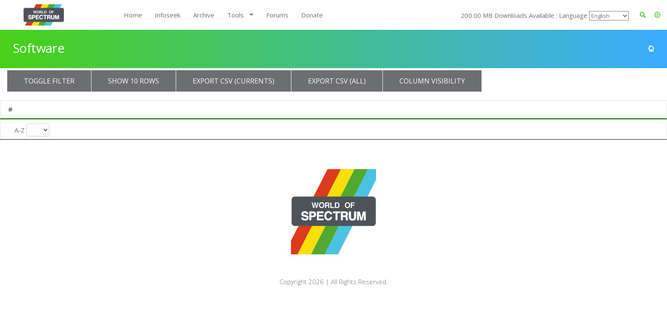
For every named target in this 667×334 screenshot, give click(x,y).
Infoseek (167, 15)
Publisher (177, 109)
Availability (555, 109)
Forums (277, 15)
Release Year (276, 132)
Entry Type (424, 128)
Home (133, 15)
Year (265, 109)
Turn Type (338, 128)
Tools (235, 15)
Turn (324, 109)
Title (67, 109)
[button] (657, 15)
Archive (203, 15)
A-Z (19, 128)
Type (409, 109)
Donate (312, 15)
